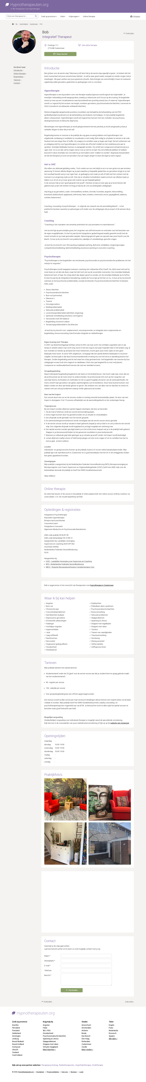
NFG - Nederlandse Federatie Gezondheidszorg (65, 564)
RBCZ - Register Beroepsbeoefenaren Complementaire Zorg (70, 567)
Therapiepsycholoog (49, 1065)
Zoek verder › (129, 1002)
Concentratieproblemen (55, 612)
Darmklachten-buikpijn (55, 615)
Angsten (49, 603)
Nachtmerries (51, 638)
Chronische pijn (52, 609)
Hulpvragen (73, 16)
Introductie (18, 70)
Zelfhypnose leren (98, 647)
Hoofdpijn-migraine (54, 626)
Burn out (49, 606)
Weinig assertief (97, 641)
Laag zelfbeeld (52, 635)
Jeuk (48, 632)
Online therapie (89, 16)
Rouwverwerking (98, 612)
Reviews (74, 1072)
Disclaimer (40, 1072)
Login (81, 1072)
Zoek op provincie (48, 16)
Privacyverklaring (53, 1072)
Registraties (18, 77)
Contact (17, 83)
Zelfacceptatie (97, 644)
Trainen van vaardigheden (101, 632)
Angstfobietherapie (83, 1065)
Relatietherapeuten (66, 1065)
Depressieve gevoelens (55, 618)
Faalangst (50, 624)
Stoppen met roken (99, 626)
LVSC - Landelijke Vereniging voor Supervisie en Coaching (69, 561)
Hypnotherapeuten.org (26, 1072)
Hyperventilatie (52, 629)
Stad (62, 16)
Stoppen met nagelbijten (101, 624)
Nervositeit (50, 641)
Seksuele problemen (99, 615)
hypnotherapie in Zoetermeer (101, 585)
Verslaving (95, 638)
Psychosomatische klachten (102, 609)
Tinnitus (94, 629)
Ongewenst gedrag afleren (56, 644)
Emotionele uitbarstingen (56, 621)
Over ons (64, 1072)
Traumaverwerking (98, 635)
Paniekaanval (51, 650)
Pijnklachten (96, 603)
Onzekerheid (51, 647)
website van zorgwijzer (119, 723)
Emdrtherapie (97, 1065)
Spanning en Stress (99, 621)
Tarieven (17, 80)
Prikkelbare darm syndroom (102, 606)
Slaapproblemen (97, 618)
